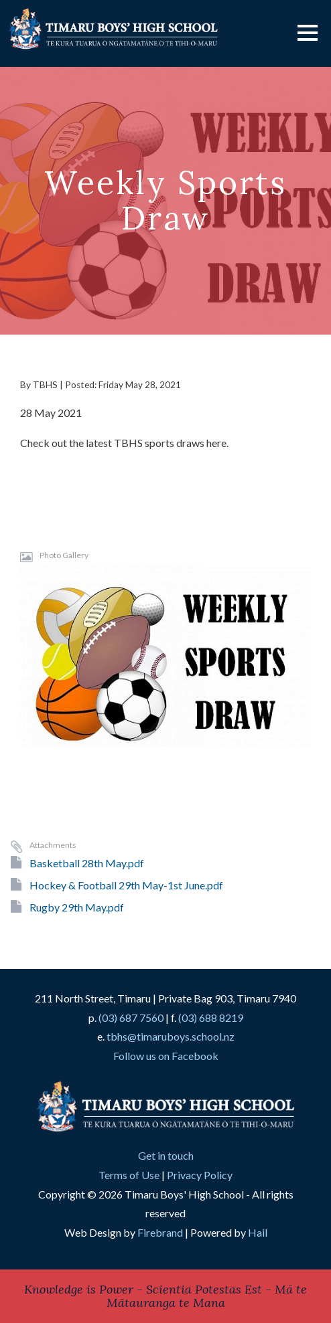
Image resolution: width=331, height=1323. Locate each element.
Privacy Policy (200, 1174)
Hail (257, 1232)
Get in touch (166, 1155)
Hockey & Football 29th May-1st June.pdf (126, 885)
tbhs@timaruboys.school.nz (171, 1036)
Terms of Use (128, 1174)
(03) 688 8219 (210, 1017)
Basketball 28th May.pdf (86, 863)
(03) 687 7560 (130, 1017)
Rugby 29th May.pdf (76, 907)
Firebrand (160, 1232)
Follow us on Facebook (165, 1055)
